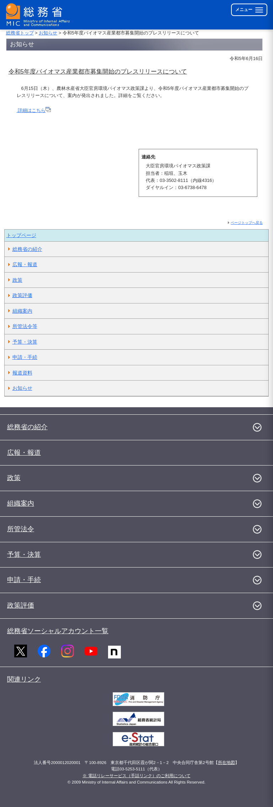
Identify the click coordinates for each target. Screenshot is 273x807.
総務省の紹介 (27, 249)
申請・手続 (24, 357)
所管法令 (20, 529)
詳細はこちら (34, 110)
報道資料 (22, 373)
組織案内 (22, 311)
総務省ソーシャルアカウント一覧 (57, 631)
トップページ (21, 235)
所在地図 (226, 762)
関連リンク (24, 679)
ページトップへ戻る (247, 223)
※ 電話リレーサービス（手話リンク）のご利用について (136, 776)
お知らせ (48, 33)
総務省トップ (20, 33)
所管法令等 (24, 326)
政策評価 (22, 295)
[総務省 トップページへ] (39, 14)
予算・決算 (24, 342)
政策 (17, 280)
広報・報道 (24, 264)
